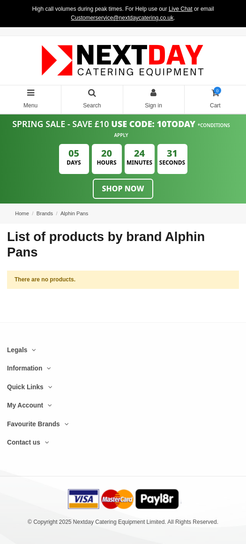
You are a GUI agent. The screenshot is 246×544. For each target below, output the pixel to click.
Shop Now (123, 188)
